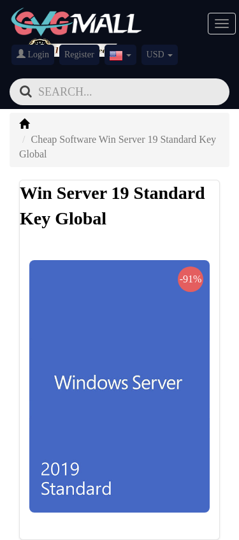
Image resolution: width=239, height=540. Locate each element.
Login (33, 54)
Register (79, 54)
